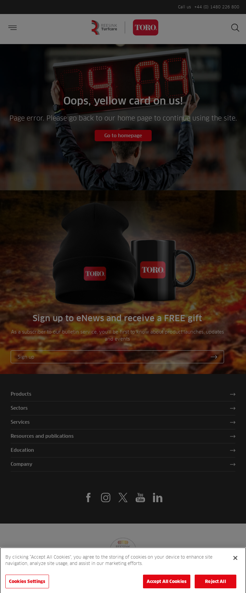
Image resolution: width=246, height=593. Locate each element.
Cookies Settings (27, 584)
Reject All (215, 584)
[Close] (235, 560)
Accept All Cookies (167, 584)
